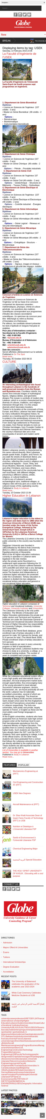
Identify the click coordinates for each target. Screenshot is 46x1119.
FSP (11, 1077)
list (4, 1070)
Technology (27, 1054)
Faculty (19, 1054)
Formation (11, 1074)
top (12, 1068)
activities (12, 1034)
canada (18, 1065)
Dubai (20, 1070)
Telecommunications (18, 1061)
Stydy (24, 1065)
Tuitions (6, 957)
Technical (6, 606)
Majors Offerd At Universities (15, 947)
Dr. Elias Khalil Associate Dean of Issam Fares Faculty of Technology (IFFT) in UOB (28, 818)
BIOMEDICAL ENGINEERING (13, 1082)
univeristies (28, 1036)
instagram (20, 15)
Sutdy (20, 1023)
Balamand (12, 1072)
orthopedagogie (36, 1057)
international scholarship (12, 1021)
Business (34, 1045)
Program (26, 1045)
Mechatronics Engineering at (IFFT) (25, 772)
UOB (14, 1054)
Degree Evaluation (11, 967)
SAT (36, 1027)
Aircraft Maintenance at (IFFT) (26, 804)
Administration (13, 1048)
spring (21, 1030)
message (25, 1057)
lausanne (34, 1041)
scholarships (27, 1072)
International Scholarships (14, 962)
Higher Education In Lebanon (21, 495)
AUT (23, 1027)
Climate (36, 1023)
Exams (6, 952)
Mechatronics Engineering (10, 1053)
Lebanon (14, 1023)
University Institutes (19, 608)
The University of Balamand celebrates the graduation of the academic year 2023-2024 (25, 984)
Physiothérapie (22, 1074)
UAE (15, 1070)
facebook (16, 15)
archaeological (28, 1034)
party (33, 1030)
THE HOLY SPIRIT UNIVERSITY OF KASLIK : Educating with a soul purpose (28, 873)
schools (15, 1036)
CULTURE (9, 361)
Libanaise (22, 1059)
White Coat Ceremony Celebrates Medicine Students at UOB (26, 994)
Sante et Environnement (11, 1078)
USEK (32, 1027)
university (5, 1018)
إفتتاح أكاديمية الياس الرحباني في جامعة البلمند (28, 1005)
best (23, 1041)
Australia (9, 1070)
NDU (27, 1027)
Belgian (23, 1068)
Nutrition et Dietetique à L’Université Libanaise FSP (24, 827)
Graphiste (17, 1057)
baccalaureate (7, 1030)
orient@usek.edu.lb (16, 345)
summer (27, 1030)
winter (16, 1030)
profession (19, 1018)
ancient (38, 1034)
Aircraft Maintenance (7, 1044)
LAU (16, 1027)
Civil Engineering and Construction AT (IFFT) (28, 783)
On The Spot (19, 354)
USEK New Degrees (22, 793)
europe (17, 1068)
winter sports (12, 1032)
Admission (7, 943)
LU (5, 1036)
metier (9, 1057)
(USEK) (18, 1083)
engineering (18, 1045)
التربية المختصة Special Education (27, 860)
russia (19, 1072)
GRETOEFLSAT (31, 1018)
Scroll (42, 1115)
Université (14, 1059)
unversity (16, 1063)
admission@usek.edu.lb (18, 347)
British (5, 1043)
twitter (25, 15)
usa (9, 1068)
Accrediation (8, 972)
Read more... (8, 356)
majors (12, 1041)
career (12, 1018)
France (19, 1039)
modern (19, 1034)
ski (19, 1032)
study (20, 1036)
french (18, 1041)
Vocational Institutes (11, 1025)
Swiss (27, 1041)
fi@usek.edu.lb (14, 338)
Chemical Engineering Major (25, 849)
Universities (38, 608)
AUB (12, 1027)
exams (41, 1027)
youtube (29, 15)
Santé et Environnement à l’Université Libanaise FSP (24, 839)
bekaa (9, 1036)
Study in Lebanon (21, 488)
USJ (19, 1027)
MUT (13, 1065)
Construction (17, 1050)
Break (6, 40)
